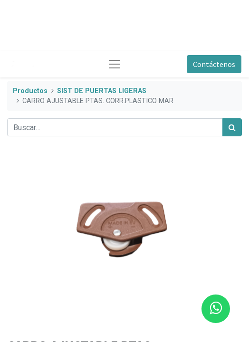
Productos (30, 91)
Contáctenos (214, 64)
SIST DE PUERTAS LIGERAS (101, 91)
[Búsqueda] (232, 127)
